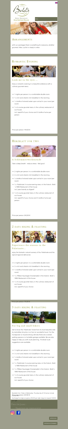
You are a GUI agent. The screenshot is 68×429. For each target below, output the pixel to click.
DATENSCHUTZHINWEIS (50, 423)
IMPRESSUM (53, 418)
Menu (36, 19)
